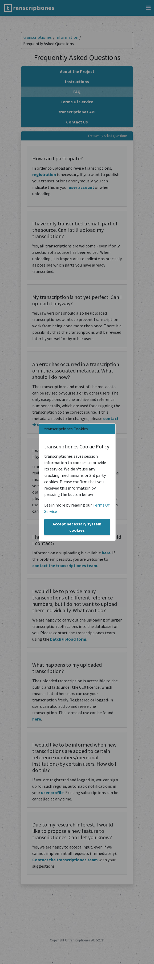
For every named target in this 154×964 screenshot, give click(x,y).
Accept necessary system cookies (77, 527)
